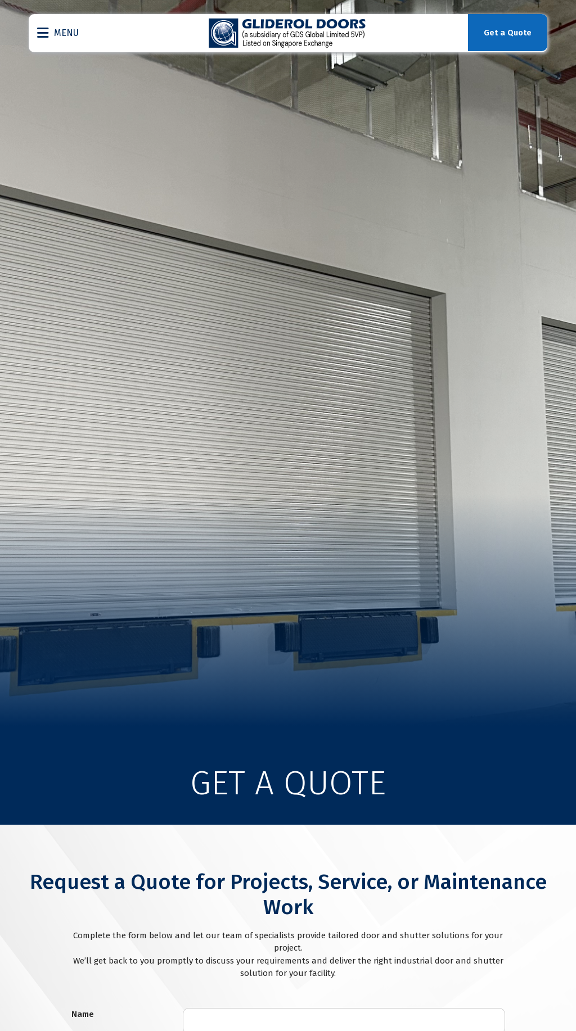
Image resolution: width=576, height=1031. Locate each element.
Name (82, 1014)
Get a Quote (505, 33)
